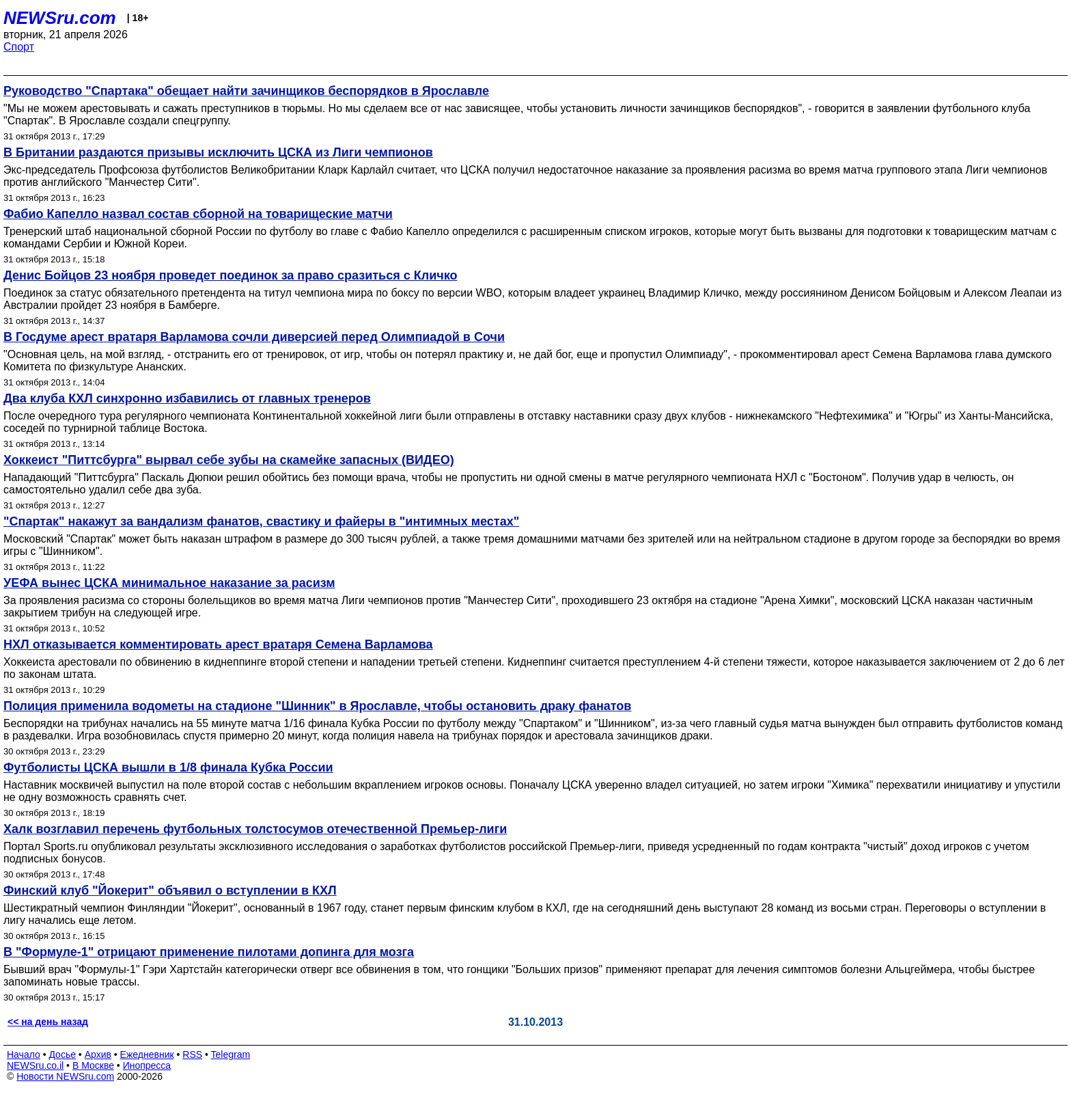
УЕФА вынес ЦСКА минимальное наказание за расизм (169, 583)
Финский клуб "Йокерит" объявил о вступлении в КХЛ (170, 890)
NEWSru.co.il (35, 1065)
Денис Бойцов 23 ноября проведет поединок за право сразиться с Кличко (230, 275)
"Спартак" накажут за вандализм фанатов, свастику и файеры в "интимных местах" (261, 521)
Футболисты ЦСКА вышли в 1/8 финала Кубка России (168, 767)
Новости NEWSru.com (65, 1076)
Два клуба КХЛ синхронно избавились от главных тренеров (187, 398)
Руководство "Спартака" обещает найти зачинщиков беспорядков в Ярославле (246, 91)
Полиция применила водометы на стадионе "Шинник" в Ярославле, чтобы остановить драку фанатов (317, 706)
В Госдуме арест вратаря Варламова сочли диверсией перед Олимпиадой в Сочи (254, 337)
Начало (23, 1054)
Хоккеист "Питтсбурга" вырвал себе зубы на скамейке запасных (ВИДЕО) (228, 460)
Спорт (18, 47)
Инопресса (147, 1065)
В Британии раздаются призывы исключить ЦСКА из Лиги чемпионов (218, 152)
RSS (192, 1054)
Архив (98, 1054)
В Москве (93, 1065)
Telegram (231, 1054)
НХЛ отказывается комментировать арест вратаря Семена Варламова (218, 644)
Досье (62, 1054)
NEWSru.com (59, 18)
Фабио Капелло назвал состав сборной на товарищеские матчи (198, 214)
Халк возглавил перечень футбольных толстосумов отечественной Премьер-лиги (255, 829)
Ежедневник (147, 1054)
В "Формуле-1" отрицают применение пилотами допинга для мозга (208, 952)
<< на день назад (48, 1021)
